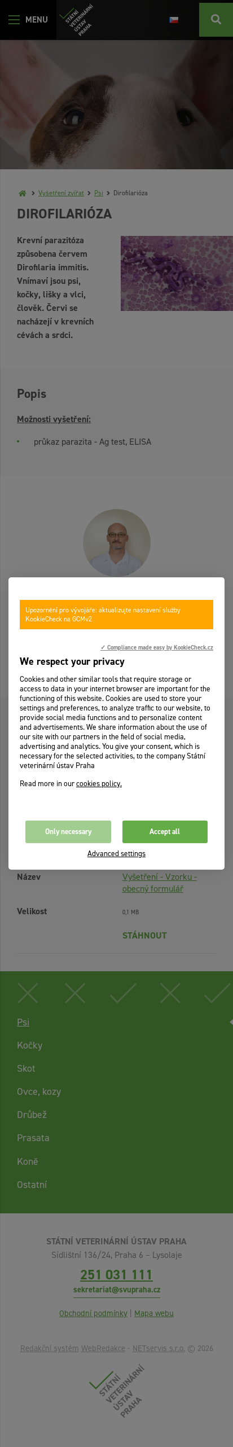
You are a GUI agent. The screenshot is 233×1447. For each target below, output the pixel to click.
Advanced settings (116, 853)
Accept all (165, 831)
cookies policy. (99, 783)
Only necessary (68, 831)
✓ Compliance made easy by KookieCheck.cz (156, 647)
